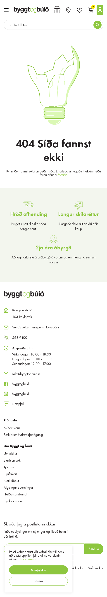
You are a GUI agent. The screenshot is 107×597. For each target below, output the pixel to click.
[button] (38, 569)
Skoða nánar (28, 559)
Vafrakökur (95, 568)
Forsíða (62, 174)
